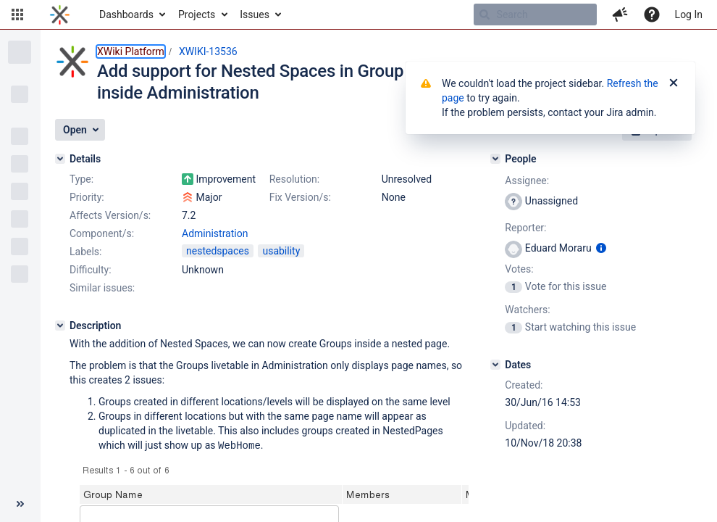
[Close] (673, 83)
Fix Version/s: (300, 197)
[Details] (60, 159)
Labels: (85, 251)
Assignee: (527, 180)
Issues (254, 14)
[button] (17, 14)
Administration (215, 233)
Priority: (87, 197)
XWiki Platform (130, 51)
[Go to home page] (59, 14)
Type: (81, 179)
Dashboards (126, 14)
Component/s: (102, 233)
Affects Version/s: (110, 215)
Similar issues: (102, 288)
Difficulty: (91, 270)
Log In (689, 14)
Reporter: (525, 227)
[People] (495, 159)
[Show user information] (601, 248)
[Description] (60, 325)
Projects (196, 14)
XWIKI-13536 (208, 51)
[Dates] (495, 365)
